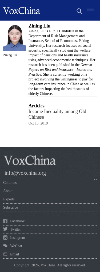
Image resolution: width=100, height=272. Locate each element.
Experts (9, 199)
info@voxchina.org (25, 173)
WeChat (16, 246)
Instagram (17, 238)
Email (14, 254)
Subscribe (10, 207)
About (8, 191)
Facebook (17, 221)
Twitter (15, 229)
